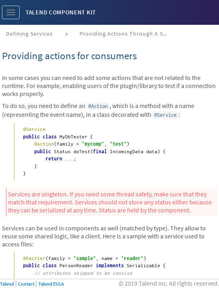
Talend (7, 284)
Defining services (29, 33)
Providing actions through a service (126, 33)
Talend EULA (51, 284)
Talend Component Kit (61, 12)
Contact (26, 284)
